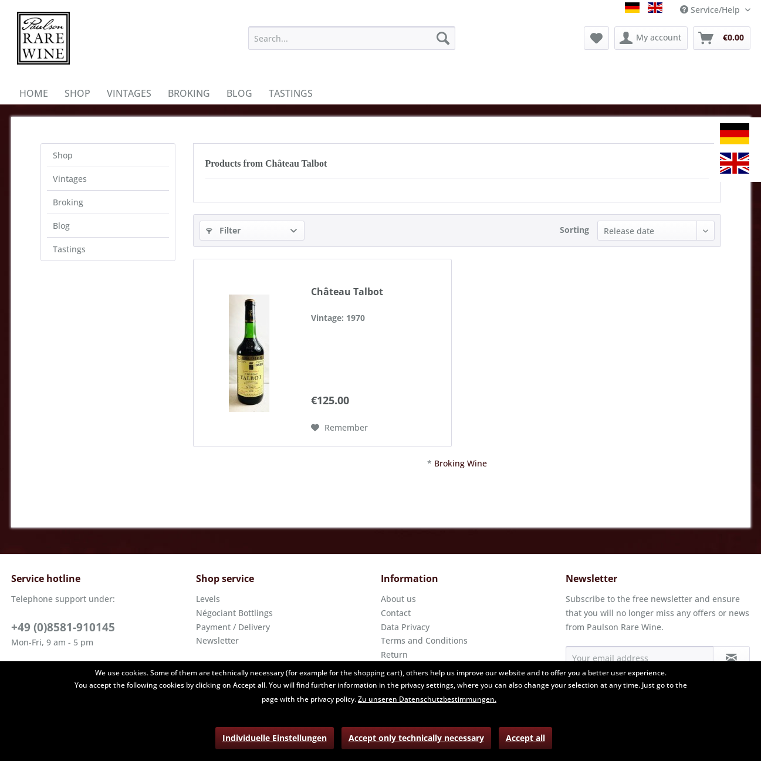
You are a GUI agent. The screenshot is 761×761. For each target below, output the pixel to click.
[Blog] (239, 93)
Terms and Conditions (424, 640)
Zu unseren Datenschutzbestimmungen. (427, 699)
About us (398, 598)
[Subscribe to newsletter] (731, 657)
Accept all (525, 737)
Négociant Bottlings (234, 612)
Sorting (574, 229)
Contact (396, 612)
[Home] (33, 93)
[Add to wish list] (339, 428)
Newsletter (217, 640)
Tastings (69, 249)
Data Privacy (405, 627)
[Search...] (351, 38)
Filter (223, 230)
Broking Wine (460, 463)
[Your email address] (639, 657)
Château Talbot (347, 292)
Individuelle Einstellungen (274, 737)
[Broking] (189, 93)
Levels (208, 598)
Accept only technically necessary (416, 737)
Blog (61, 225)
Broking (68, 202)
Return (394, 654)
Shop (63, 155)
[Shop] (77, 93)
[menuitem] (351, 38)
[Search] (443, 38)
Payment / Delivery (233, 627)
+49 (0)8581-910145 (63, 627)
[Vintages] (129, 93)
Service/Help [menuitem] (711, 9)
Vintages (70, 178)
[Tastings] (291, 93)
